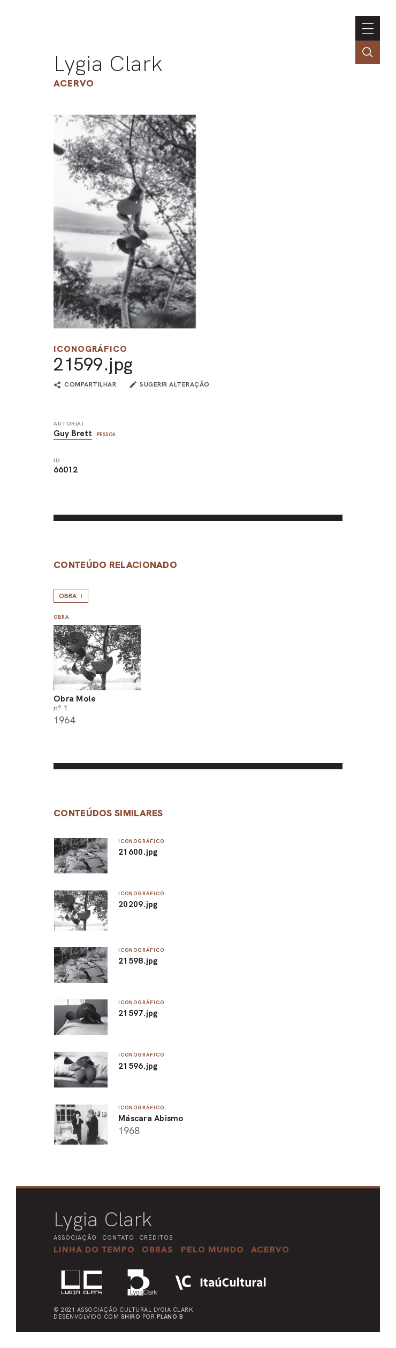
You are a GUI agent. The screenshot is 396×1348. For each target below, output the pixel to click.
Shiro (131, 1316)
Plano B (170, 1316)
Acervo (74, 83)
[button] (212, 1249)
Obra (71, 596)
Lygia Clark (108, 63)
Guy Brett (73, 433)
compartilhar (90, 385)
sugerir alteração (175, 384)
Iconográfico (90, 348)
